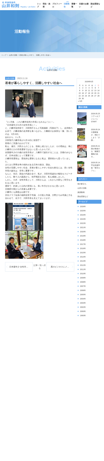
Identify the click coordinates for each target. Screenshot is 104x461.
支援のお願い (84, 5)
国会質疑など (95, 5)
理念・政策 (46, 5)
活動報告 (66, 5)
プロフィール (57, 5)
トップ (39, 5)
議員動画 (81, 192)
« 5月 (80, 101)
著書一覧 (74, 5)
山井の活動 (81, 188)
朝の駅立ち (81, 184)
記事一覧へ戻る (40, 266)
